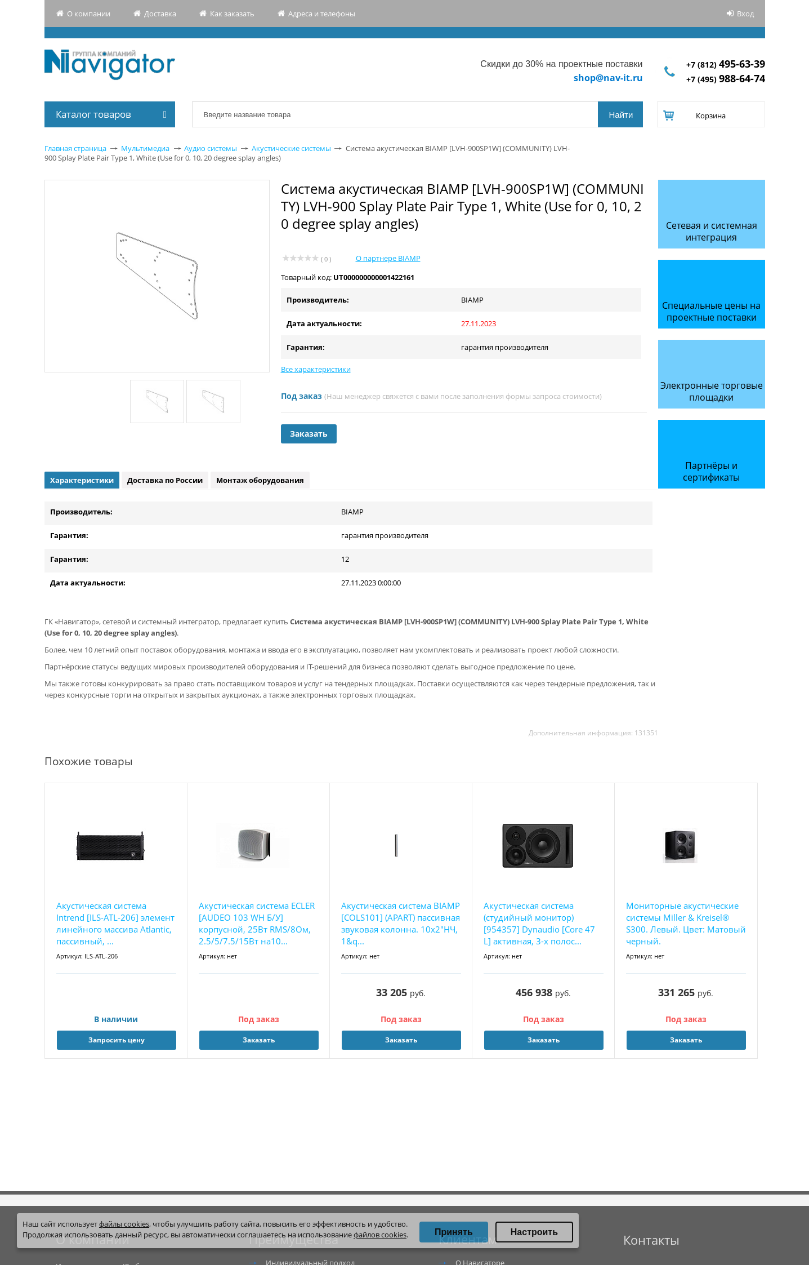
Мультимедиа (145, 148)
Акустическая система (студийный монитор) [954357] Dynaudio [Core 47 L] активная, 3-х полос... (539, 923)
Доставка (160, 13)
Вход (745, 13)
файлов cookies (380, 1235)
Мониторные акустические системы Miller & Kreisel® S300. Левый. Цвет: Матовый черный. (686, 923)
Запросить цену (116, 1040)
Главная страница (75, 148)
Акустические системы (291, 148)
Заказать (309, 433)
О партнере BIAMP (388, 258)
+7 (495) (725, 79)
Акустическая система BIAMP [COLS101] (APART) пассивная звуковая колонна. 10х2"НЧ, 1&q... (400, 923)
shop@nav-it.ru (608, 78)
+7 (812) (725, 64)
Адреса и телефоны (321, 13)
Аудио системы (210, 148)
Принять (454, 1232)
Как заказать (232, 13)
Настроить (534, 1232)
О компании (88, 13)
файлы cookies (124, 1224)
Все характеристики (316, 369)
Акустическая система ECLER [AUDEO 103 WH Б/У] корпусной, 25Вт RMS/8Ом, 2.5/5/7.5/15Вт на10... (257, 923)
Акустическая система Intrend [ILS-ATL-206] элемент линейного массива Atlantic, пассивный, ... (115, 923)
